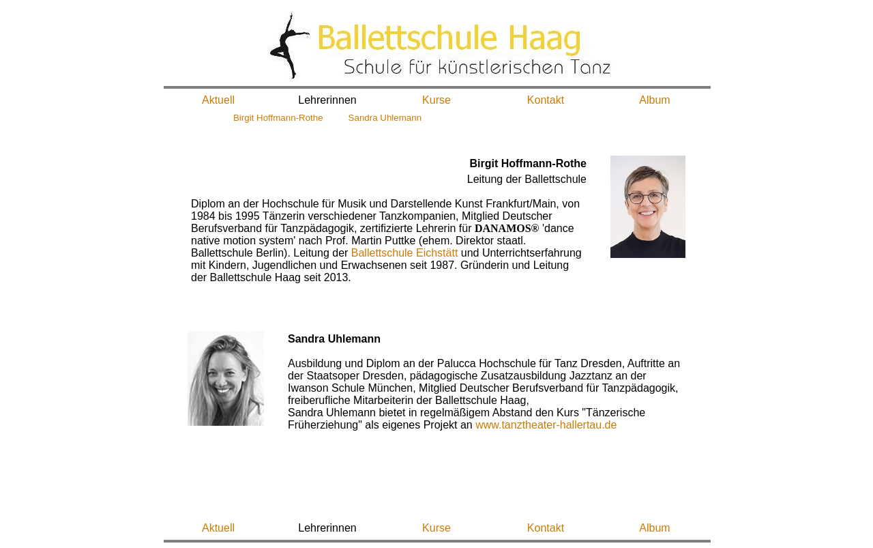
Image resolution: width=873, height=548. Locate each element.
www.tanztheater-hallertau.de (546, 425)
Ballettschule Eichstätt (404, 253)
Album (654, 100)
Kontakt (545, 100)
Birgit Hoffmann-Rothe (278, 118)
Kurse (436, 100)
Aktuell (218, 100)
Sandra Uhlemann (385, 118)
